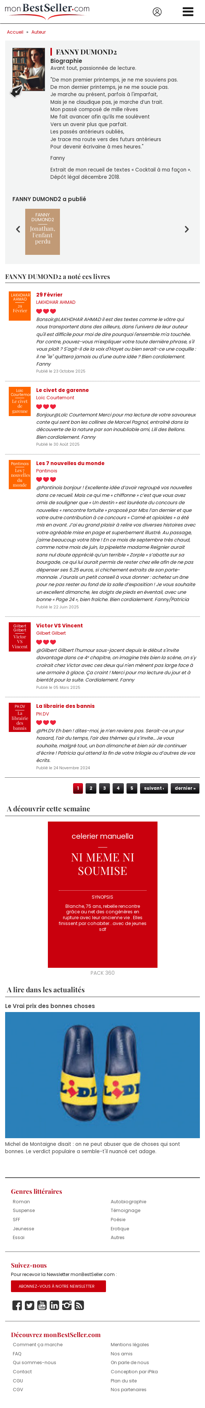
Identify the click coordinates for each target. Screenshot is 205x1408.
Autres (118, 1237)
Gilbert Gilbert (51, 633)
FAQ (17, 1354)
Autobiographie (128, 1202)
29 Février (49, 294)
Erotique (120, 1229)
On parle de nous (130, 1362)
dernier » (185, 788)
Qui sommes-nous (34, 1362)
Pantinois (46, 471)
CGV (18, 1389)
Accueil (15, 32)
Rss (79, 1305)
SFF (16, 1219)
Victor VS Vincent (59, 625)
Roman (21, 1202)
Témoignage (125, 1210)
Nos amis (122, 1354)
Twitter (29, 1305)
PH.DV (42, 714)
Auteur (38, 32)
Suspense (24, 1210)
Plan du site (124, 1381)
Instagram (66, 1305)
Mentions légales (130, 1344)
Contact (22, 1372)
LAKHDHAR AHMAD (56, 302)
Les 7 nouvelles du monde (70, 463)
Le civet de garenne (62, 390)
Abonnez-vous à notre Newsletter (57, 1286)
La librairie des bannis (65, 706)
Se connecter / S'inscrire (157, 12)
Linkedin (54, 1305)
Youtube (42, 1305)
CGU (18, 1381)
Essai (18, 1237)
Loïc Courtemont (55, 398)
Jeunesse (23, 1229)
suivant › (154, 788)
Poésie (118, 1219)
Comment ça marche (37, 1344)
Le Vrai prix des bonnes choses (50, 1006)
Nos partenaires (129, 1389)
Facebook (17, 1305)
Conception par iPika (134, 1372)
